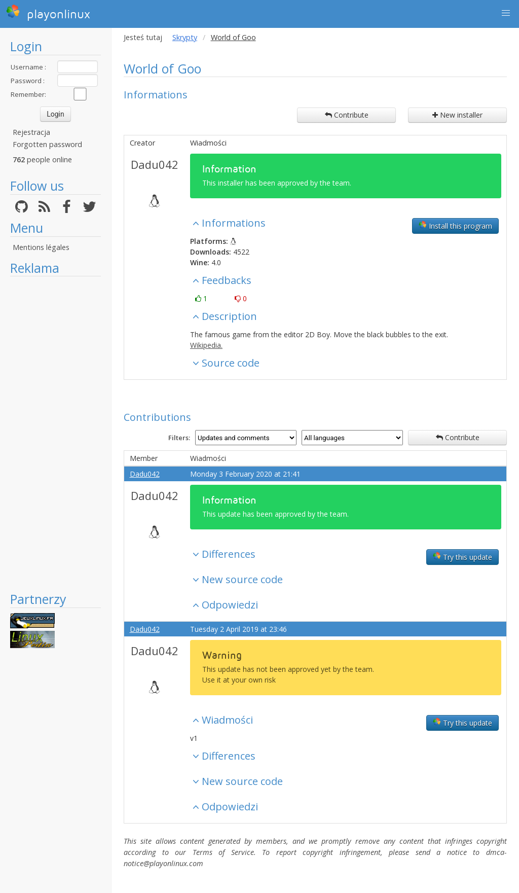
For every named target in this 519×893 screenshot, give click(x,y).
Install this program (455, 226)
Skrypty (184, 37)
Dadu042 (154, 164)
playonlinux (48, 12)
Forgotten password (47, 144)
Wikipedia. (206, 345)
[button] (506, 13)
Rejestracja (31, 132)
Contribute (346, 115)
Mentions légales (41, 247)
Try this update (462, 557)
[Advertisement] (55, 433)
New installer (457, 115)
